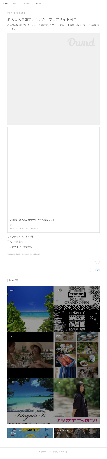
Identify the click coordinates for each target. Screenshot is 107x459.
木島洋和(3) (27, 257)
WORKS (27, 3)
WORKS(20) (11, 257)
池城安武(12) (36, 257)
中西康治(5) (19, 257)
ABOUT (39, 3)
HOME (5, 3)
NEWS (15, 3)
